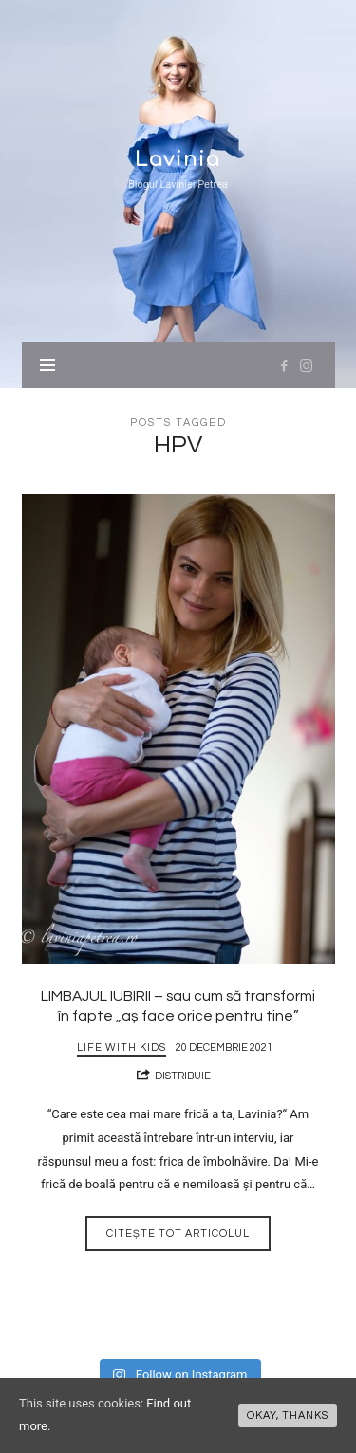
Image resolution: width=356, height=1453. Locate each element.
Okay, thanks (287, 1415)
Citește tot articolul (178, 1233)
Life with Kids (121, 1047)
